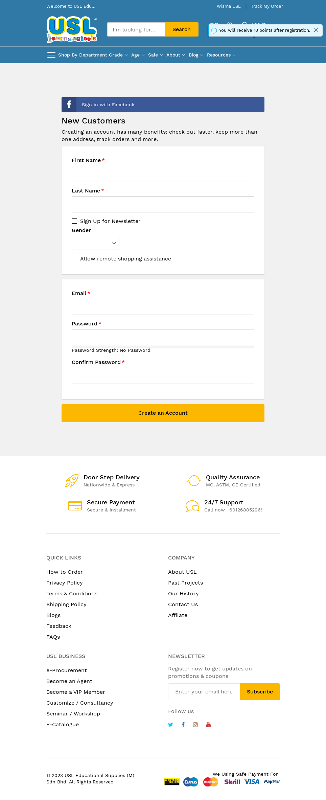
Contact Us (183, 604)
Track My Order (267, 6)
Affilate (177, 615)
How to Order (64, 572)
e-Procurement (66, 670)
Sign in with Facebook (98, 104)
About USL (182, 572)
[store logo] (71, 29)
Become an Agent (69, 681)
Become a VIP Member (75, 692)
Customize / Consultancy (79, 703)
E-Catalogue (62, 724)
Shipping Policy (66, 604)
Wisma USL (229, 6)
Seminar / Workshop (73, 713)
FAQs (53, 637)
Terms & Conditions (71, 593)
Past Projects (185, 582)
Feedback (58, 626)
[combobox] (136, 29)
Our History (183, 593)
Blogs (53, 615)
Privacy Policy (64, 582)
